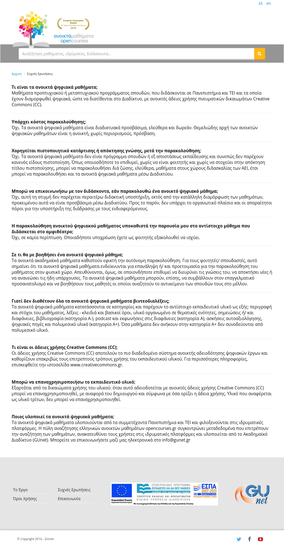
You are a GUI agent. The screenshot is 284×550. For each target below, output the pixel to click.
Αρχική (17, 74)
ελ (261, 3)
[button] (259, 53)
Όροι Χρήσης (25, 498)
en (269, 3)
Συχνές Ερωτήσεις (74, 489)
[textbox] (136, 53)
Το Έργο (20, 489)
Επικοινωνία (69, 498)
